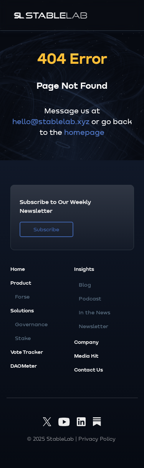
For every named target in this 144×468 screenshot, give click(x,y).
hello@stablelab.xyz (50, 121)
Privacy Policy (97, 438)
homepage (84, 131)
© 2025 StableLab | (52, 438)
